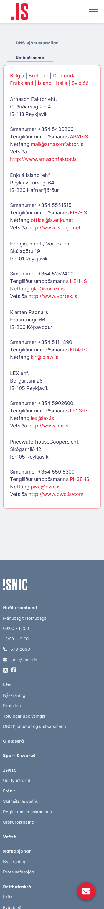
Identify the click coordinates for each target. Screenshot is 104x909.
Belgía (17, 76)
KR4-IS (78, 350)
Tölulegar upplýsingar (24, 716)
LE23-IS (79, 411)
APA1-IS (79, 137)
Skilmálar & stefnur (21, 801)
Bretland (39, 76)
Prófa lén (12, 705)
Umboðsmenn (30, 57)
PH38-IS (79, 479)
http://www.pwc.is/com (55, 494)
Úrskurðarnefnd (18, 822)
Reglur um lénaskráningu (27, 811)
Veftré (9, 836)
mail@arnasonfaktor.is (57, 144)
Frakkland (21, 83)
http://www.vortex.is (52, 296)
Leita (7, 897)
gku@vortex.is (48, 289)
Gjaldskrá (13, 741)
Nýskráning (14, 695)
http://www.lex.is (48, 426)
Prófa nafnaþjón (18, 872)
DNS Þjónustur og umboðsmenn (34, 726)
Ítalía (61, 83)
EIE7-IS (78, 213)
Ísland (45, 83)
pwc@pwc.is (45, 487)
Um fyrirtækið (16, 780)
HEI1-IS (78, 281)
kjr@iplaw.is (44, 357)
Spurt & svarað (19, 755)
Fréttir (9, 791)
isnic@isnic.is (20, 659)
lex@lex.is (42, 418)
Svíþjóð (80, 83)
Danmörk (64, 76)
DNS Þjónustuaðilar (37, 42)
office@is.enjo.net (52, 220)
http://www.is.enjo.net (54, 228)
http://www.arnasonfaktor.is (43, 159)
